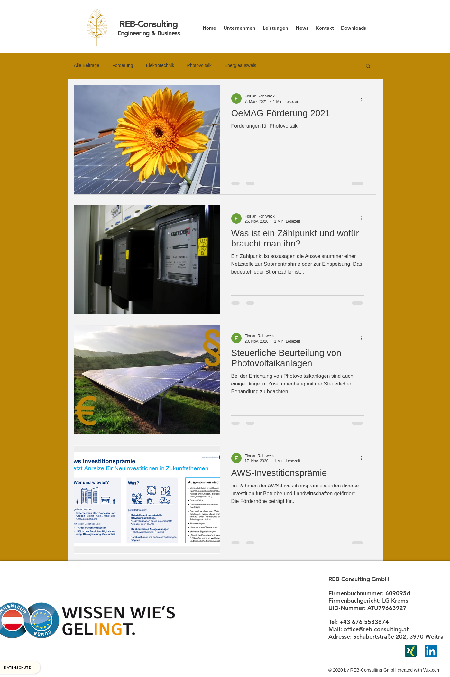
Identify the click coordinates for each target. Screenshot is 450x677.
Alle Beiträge (86, 65)
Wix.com (432, 669)
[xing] (411, 651)
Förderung (122, 65)
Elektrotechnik (160, 65)
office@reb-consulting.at (376, 629)
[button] (368, 66)
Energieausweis (240, 65)
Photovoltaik (199, 65)
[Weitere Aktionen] (363, 98)
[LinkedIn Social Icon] (431, 651)
